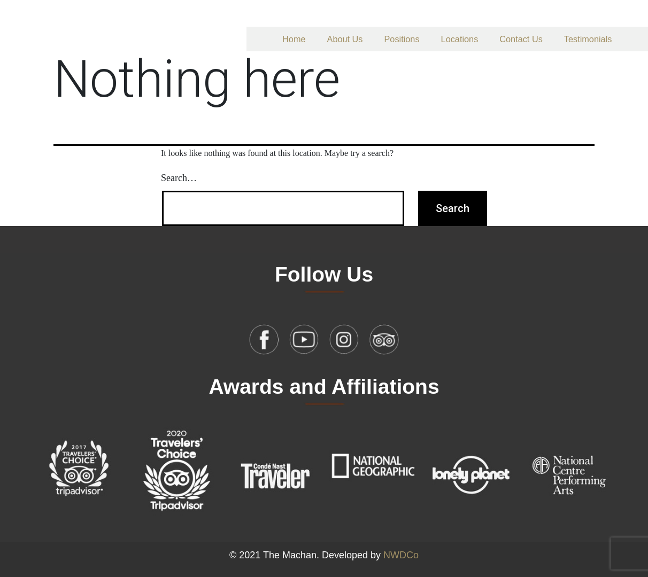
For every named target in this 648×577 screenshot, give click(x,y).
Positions (402, 39)
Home (293, 39)
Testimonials (588, 39)
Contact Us (521, 39)
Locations (460, 39)
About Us (345, 39)
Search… (179, 178)
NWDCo (401, 555)
